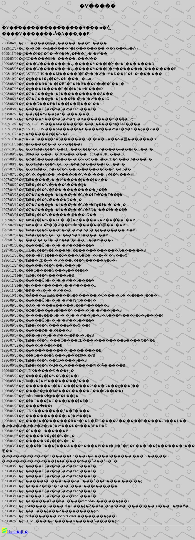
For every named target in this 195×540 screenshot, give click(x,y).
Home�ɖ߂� (15, 532)
